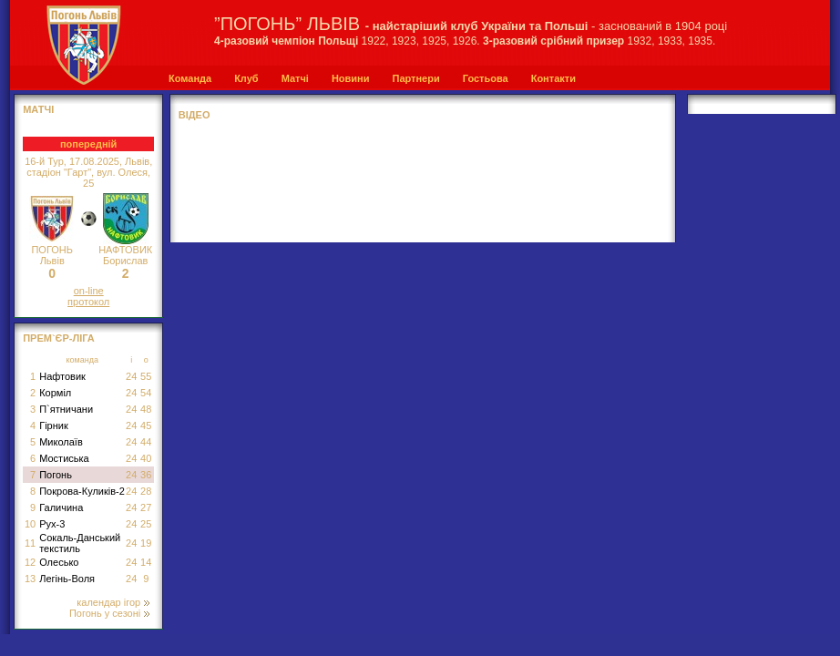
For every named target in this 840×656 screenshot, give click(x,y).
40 (145, 458)
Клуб (246, 78)
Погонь (55, 474)
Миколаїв (61, 441)
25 (145, 523)
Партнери (415, 78)
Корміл (55, 392)
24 (131, 376)
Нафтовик (62, 376)
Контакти (553, 78)
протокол (88, 301)
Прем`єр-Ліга (59, 338)
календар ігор (113, 602)
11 (30, 543)
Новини (351, 78)
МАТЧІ (38, 109)
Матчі (295, 78)
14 (145, 562)
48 (145, 409)
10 (30, 523)
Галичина (61, 507)
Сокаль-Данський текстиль (79, 543)
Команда (190, 78)
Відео (194, 114)
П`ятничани (66, 409)
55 (145, 376)
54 (145, 392)
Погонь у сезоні (109, 613)
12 (30, 562)
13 (30, 578)
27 (145, 507)
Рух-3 (52, 523)
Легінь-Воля (67, 578)
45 (145, 425)
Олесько (58, 562)
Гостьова (485, 78)
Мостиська (64, 458)
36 (145, 474)
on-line (89, 290)
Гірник (53, 425)
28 (145, 491)
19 (145, 543)
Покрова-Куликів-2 (82, 491)
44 (145, 441)
